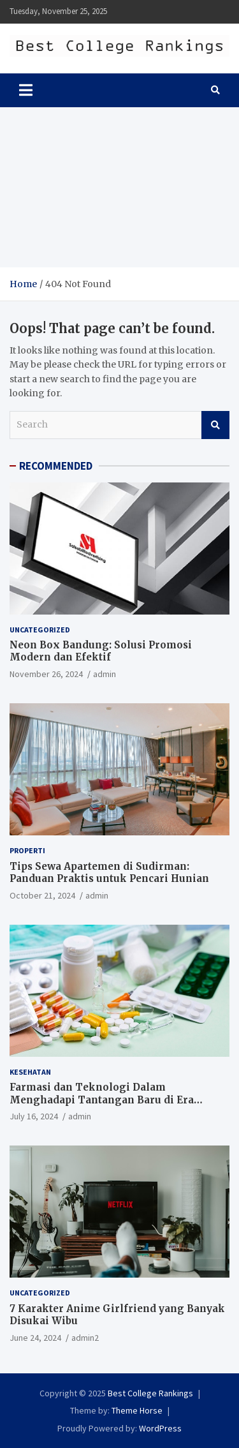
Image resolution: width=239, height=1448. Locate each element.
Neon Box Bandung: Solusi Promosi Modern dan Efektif (101, 651)
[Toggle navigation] (26, 90)
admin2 (85, 1337)
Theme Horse (137, 1410)
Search (215, 425)
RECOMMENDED (55, 466)
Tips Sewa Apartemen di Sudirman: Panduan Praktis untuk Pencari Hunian (109, 872)
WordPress (160, 1428)
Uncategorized (40, 629)
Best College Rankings (150, 1393)
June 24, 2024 (35, 1337)
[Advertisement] (119, 187)
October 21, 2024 (42, 895)
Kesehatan (30, 1072)
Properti (27, 850)
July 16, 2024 (34, 1116)
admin (104, 674)
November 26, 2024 (46, 674)
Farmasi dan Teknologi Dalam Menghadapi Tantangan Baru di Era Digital (102, 1099)
